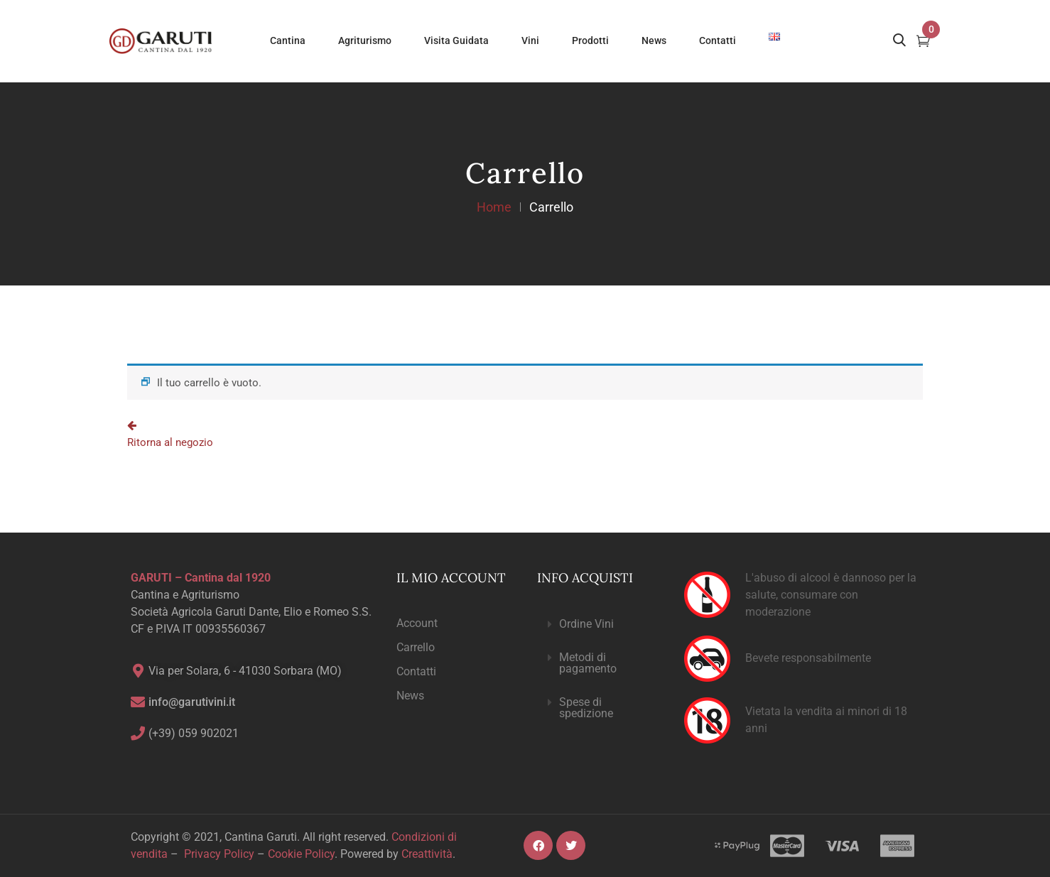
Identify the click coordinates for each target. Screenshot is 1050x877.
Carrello (415, 647)
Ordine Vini (586, 624)
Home (494, 207)
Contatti (416, 671)
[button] (599, 624)
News (410, 695)
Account (417, 623)
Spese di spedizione (586, 707)
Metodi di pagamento (588, 662)
